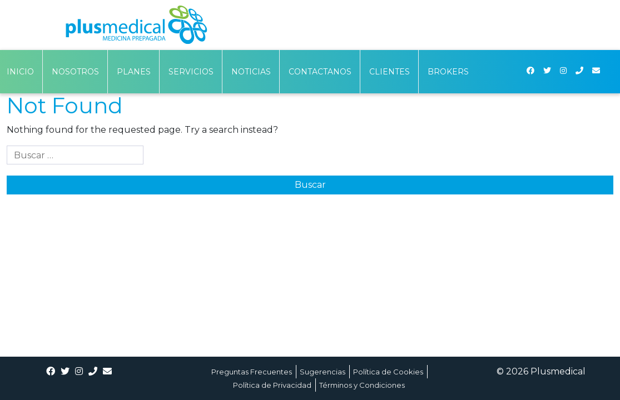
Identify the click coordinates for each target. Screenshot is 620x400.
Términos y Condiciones (362, 385)
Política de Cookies (388, 371)
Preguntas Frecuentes (251, 371)
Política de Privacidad (272, 385)
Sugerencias (322, 371)
